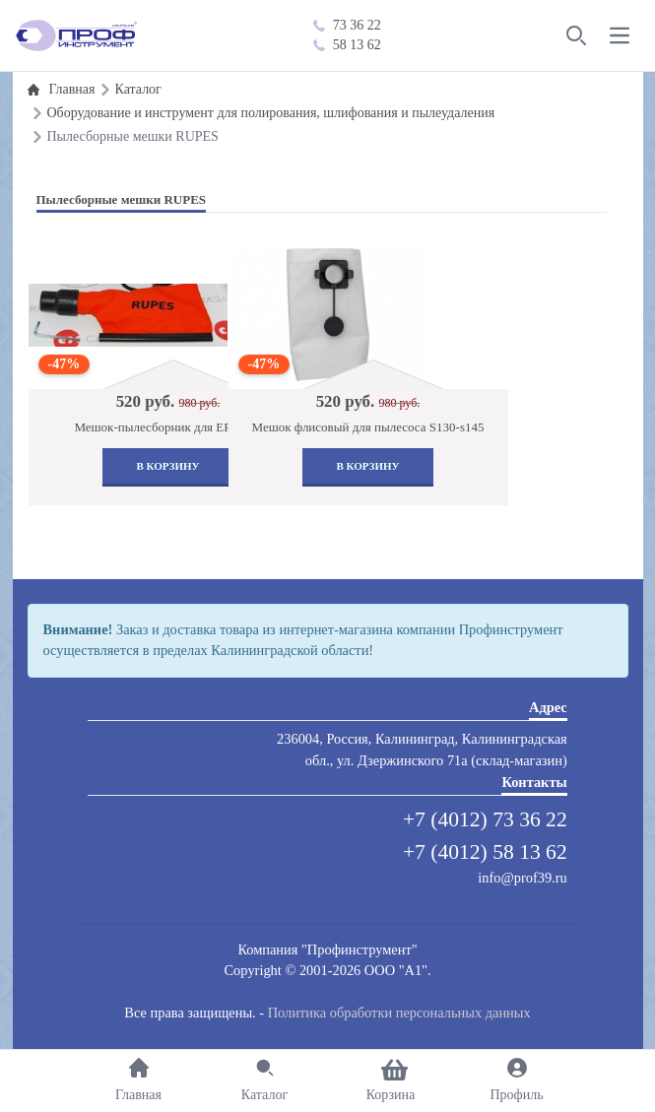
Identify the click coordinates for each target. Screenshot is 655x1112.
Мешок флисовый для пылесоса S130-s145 (368, 427)
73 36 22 (347, 25)
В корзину (167, 466)
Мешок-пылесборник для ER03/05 (167, 427)
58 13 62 (347, 44)
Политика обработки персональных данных (399, 1012)
